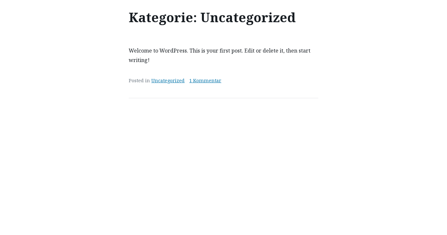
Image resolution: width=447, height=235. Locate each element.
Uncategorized (168, 80)
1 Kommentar (205, 80)
